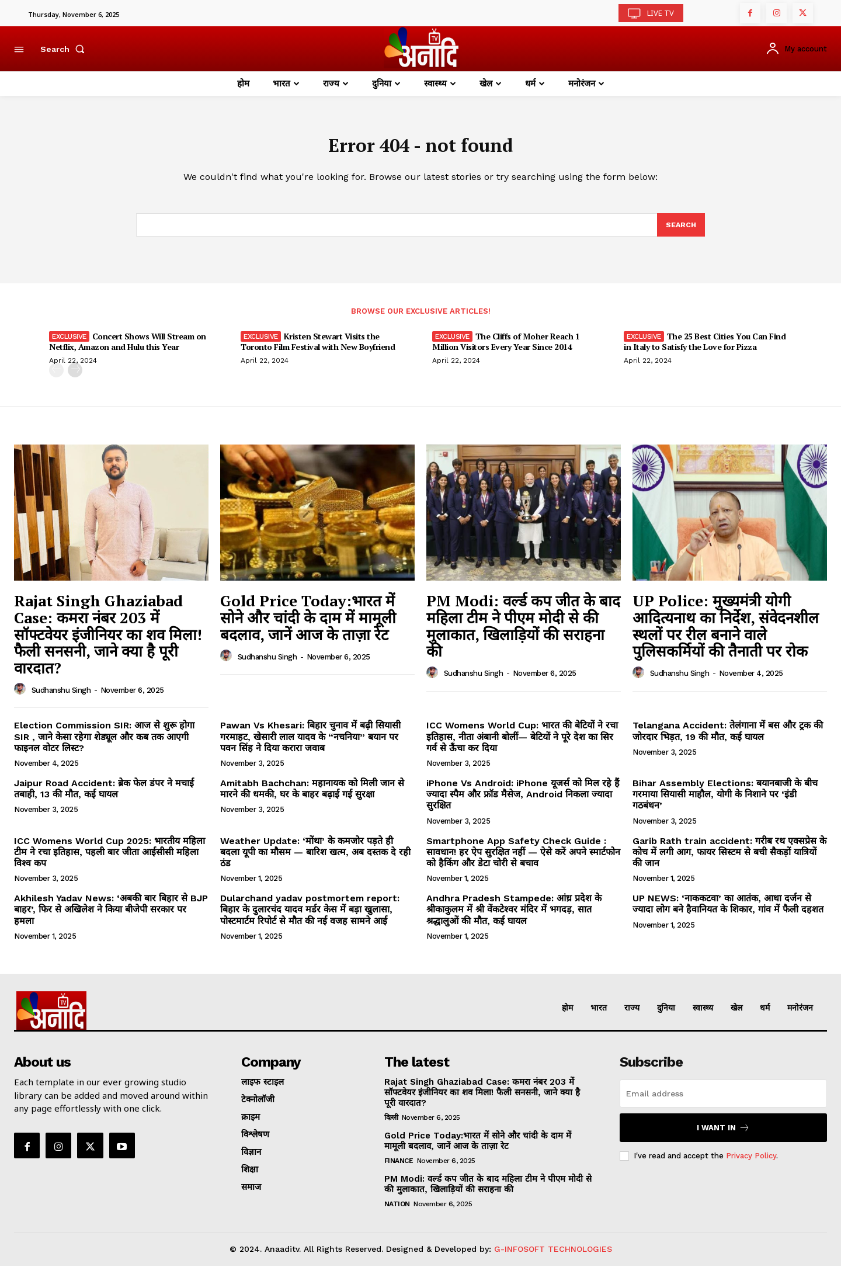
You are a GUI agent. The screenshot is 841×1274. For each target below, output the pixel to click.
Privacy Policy (751, 1164)
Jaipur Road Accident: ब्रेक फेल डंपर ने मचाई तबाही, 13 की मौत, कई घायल (104, 797)
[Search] (680, 232)
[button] (64, 49)
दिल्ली (391, 1126)
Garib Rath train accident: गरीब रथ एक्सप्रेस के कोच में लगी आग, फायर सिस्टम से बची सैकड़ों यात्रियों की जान (729, 859)
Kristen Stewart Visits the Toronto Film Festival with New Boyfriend (318, 349)
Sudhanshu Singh (61, 697)
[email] (723, 1102)
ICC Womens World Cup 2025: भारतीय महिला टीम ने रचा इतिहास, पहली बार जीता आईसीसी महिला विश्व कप (109, 859)
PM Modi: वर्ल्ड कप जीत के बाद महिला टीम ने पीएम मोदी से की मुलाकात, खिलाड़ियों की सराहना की (523, 634)
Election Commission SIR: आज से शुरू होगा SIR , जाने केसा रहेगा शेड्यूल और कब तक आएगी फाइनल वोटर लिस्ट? (104, 744)
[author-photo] (21, 697)
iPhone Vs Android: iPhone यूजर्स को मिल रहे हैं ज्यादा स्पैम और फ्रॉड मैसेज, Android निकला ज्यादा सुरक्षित (523, 802)
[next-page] (75, 378)
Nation (397, 1212)
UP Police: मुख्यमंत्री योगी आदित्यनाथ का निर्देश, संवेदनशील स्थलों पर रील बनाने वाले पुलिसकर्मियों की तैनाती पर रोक (726, 634)
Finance (398, 1169)
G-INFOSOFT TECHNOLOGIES (553, 1257)
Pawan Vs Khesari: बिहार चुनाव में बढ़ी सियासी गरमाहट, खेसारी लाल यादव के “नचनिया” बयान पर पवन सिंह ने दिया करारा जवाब (310, 744)
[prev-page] (56, 378)
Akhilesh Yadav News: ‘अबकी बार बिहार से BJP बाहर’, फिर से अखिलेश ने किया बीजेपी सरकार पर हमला (111, 917)
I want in (723, 1135)
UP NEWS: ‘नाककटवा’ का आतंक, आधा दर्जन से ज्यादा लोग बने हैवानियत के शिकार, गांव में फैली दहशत (728, 912)
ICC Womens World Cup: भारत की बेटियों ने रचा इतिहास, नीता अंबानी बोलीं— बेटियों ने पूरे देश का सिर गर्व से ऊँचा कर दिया (522, 744)
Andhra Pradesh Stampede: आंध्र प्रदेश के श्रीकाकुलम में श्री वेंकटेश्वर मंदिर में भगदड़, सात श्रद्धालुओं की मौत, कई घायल (514, 917)
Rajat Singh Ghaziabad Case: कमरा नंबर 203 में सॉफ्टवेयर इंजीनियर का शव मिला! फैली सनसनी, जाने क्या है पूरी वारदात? (108, 642)
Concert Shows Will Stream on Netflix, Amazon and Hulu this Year (127, 349)
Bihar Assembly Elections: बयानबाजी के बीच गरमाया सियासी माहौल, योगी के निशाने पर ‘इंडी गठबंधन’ (725, 802)
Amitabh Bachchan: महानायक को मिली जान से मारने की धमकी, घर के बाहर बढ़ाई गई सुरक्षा (312, 797)
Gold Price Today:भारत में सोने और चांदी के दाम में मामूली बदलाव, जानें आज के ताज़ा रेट (308, 625)
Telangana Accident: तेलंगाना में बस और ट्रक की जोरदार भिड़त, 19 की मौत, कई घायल (728, 739)
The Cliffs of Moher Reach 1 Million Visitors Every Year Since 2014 (505, 349)
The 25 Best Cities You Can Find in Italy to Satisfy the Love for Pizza (705, 349)
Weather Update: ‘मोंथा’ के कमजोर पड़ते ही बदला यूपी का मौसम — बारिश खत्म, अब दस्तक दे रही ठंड (315, 859)
